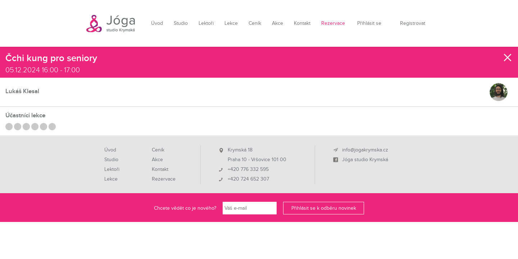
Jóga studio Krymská (365, 160)
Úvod (157, 23)
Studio (181, 23)
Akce (277, 23)
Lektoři (206, 23)
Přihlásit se (369, 23)
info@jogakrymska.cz (365, 150)
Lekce (231, 23)
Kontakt (302, 23)
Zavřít (508, 57)
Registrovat (412, 23)
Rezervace (333, 23)
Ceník (255, 23)
